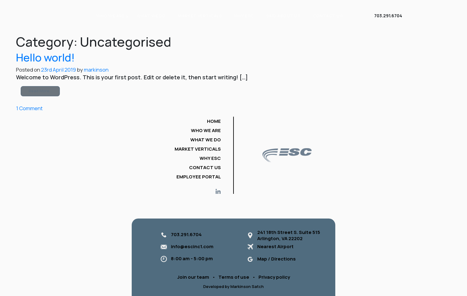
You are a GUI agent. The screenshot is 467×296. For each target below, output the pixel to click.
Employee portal (198, 176)
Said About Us (283, 16)
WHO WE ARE (110, 16)
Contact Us (328, 16)
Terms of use (233, 277)
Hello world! (45, 57)
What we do (151, 16)
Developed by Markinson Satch (233, 286)
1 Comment (29, 108)
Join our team (193, 277)
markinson (96, 69)
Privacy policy (274, 277)
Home (214, 121)
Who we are (206, 130)
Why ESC (244, 16)
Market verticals (200, 16)
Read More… (40, 91)
